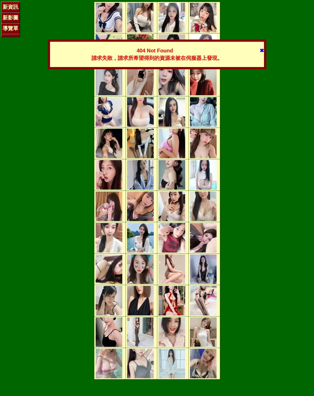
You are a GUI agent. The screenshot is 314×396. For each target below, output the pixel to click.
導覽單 (10, 28)
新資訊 (10, 7)
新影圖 (10, 18)
